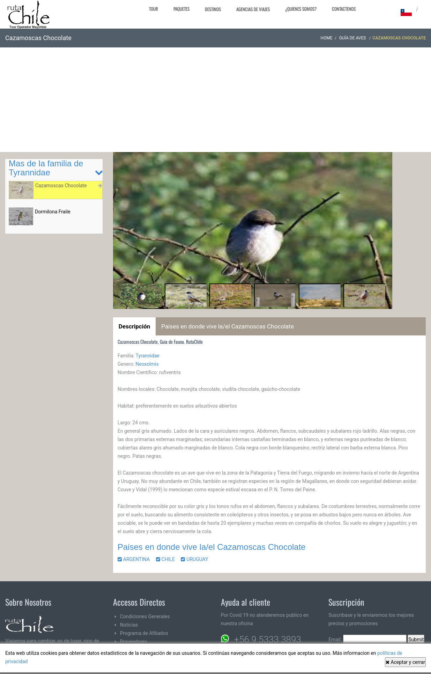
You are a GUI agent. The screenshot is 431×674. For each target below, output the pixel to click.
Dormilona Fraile (52, 211)
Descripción (134, 326)
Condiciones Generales (145, 616)
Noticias (129, 625)
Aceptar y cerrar (405, 662)
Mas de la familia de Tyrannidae (46, 168)
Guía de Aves (353, 38)
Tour (153, 8)
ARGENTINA (136, 559)
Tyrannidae (147, 355)
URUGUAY (197, 559)
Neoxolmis (146, 364)
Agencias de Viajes (253, 9)
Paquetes (181, 8)
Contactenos (344, 8)
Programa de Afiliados (144, 633)
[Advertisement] (215, 100)
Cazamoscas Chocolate (61, 185)
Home (327, 38)
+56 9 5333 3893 (267, 639)
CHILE (168, 559)
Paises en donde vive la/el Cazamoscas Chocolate (227, 326)
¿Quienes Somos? (301, 8)
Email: (367, 639)
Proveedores (133, 641)
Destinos (213, 9)
